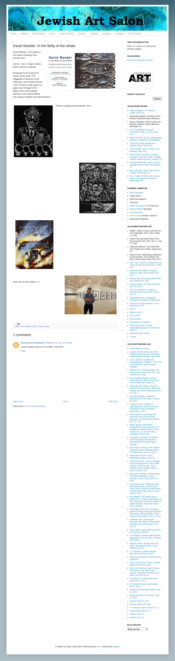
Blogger (116, 646)
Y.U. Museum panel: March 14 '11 (144, 608)
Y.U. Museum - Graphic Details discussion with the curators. (143, 552)
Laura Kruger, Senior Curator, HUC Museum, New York (145, 150)
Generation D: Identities (140, 322)
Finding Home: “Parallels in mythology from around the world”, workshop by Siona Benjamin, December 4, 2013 (144, 407)
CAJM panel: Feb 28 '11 (140, 611)
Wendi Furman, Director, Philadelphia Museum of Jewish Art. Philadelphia (146, 139)
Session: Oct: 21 (137, 617)
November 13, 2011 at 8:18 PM (58, 343)
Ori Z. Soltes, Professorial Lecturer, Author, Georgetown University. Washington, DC (145, 178)
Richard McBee (136, 209)
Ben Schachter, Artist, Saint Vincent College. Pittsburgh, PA (145, 171)
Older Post (112, 401)
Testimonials (134, 33)
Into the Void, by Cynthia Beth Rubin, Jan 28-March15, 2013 (145, 279)
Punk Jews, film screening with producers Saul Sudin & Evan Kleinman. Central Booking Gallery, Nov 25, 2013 (145, 418)
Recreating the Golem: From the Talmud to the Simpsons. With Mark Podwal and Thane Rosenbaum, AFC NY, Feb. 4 (146, 389)
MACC (34, 326)
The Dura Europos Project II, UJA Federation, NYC (144, 304)
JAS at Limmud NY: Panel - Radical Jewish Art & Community (145, 563)
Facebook (131, 60)
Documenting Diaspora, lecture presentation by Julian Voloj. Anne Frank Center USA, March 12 (144, 380)
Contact (119, 33)
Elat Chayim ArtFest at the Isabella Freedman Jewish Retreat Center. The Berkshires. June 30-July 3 (144, 449)
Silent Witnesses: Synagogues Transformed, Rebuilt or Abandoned (145, 299)
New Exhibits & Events (139, 348)
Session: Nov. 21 (137, 614)
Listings (94, 33)
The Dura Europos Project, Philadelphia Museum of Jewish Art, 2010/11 (145, 327)
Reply (23, 351)
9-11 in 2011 (135, 315)
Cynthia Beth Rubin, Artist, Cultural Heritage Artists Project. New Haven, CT (145, 164)
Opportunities (67, 33)
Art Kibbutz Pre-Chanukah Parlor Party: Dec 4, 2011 (144, 579)
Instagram (140, 60)
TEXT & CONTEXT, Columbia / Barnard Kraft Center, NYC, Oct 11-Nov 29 (145, 292)
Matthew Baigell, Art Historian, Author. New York (143, 111)
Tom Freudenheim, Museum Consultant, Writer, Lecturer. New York (144, 132)
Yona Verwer (135, 216)
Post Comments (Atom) (35, 406)
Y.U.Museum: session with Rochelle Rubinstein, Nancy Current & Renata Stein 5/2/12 (145, 537)
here (38, 282)
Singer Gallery (43, 326)
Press (52, 33)
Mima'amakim (136, 319)
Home (13, 33)
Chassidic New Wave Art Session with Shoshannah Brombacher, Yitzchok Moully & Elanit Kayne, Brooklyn (144, 441)
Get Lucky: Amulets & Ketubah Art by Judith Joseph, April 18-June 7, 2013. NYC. (146, 265)
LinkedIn (149, 60)
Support (107, 33)
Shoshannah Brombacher (32, 343)
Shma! (132, 309)
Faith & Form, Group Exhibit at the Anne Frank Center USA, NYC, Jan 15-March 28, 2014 (145, 372)
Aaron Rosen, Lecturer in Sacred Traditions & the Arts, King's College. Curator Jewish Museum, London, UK (146, 156)
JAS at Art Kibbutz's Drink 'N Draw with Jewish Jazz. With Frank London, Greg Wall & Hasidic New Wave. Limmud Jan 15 (144, 571)
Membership (38, 33)
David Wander (25, 326)
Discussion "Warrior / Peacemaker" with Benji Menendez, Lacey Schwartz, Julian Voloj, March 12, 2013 (145, 477)
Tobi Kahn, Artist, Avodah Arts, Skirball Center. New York (143, 144)
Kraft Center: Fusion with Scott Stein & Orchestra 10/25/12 (145, 531)
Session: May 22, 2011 (139, 601)
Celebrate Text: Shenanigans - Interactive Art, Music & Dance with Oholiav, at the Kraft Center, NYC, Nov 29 (145, 523)
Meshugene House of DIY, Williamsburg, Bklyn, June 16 (142, 456)
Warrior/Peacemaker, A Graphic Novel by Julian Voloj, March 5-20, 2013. (144, 272)
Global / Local (135, 312)
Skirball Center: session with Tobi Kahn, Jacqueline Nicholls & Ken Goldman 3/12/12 (144, 545)
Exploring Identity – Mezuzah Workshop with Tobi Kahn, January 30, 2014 (144, 398)
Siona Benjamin (136, 193)
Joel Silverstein (136, 212)
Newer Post (18, 401)
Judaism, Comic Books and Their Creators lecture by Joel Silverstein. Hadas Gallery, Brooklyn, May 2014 (145, 354)
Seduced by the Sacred (140, 333)
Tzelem (133, 337)
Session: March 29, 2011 (140, 604)
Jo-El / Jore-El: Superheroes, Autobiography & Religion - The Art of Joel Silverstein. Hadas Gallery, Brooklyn (146, 363)
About (24, 33)
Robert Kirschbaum (138, 206)
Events (81, 33)
